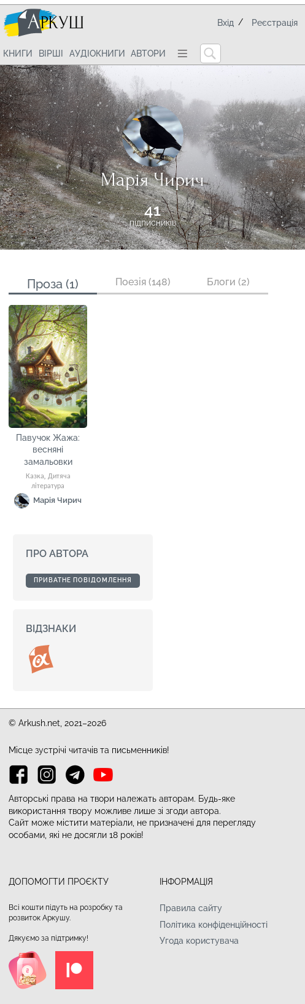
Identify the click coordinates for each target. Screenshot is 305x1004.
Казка (35, 476)
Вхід (225, 23)
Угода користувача (199, 941)
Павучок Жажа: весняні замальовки (48, 450)
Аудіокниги (97, 53)
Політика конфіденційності (214, 925)
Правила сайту (191, 908)
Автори (148, 53)
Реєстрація (275, 23)
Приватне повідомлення (83, 580)
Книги (18, 53)
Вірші (51, 53)
